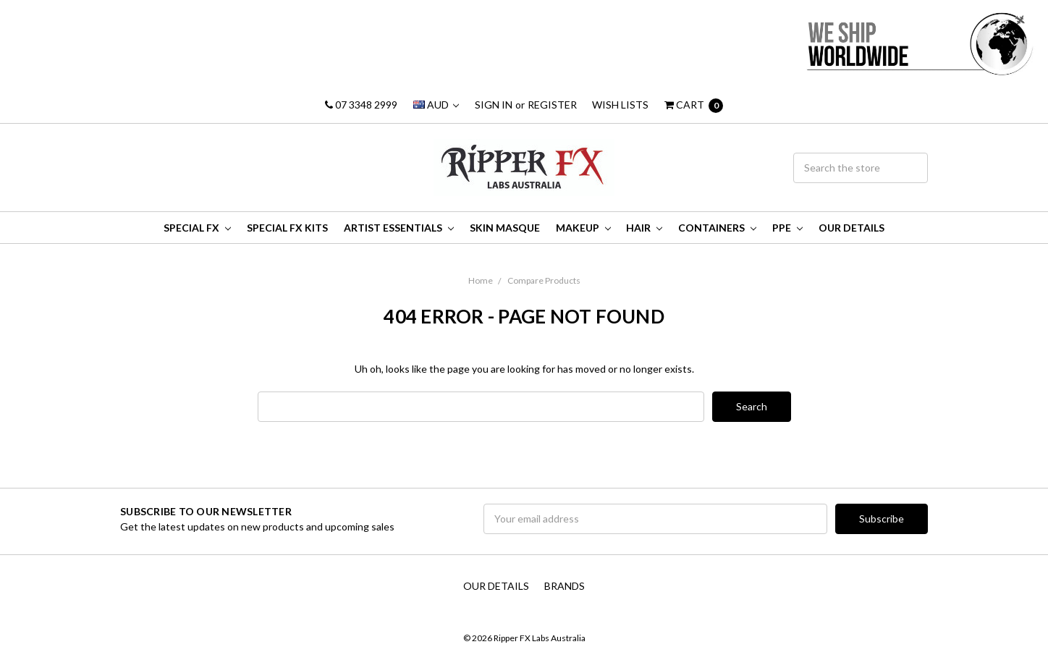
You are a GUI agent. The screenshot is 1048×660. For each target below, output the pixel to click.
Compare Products (543, 280)
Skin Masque (505, 227)
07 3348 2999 (361, 104)
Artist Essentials (399, 227)
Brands (564, 586)
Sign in (493, 104)
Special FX (197, 227)
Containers (717, 227)
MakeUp (583, 227)
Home (480, 280)
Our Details (851, 227)
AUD (436, 104)
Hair (644, 227)
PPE (787, 227)
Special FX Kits (287, 227)
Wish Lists (620, 104)
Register (552, 104)
